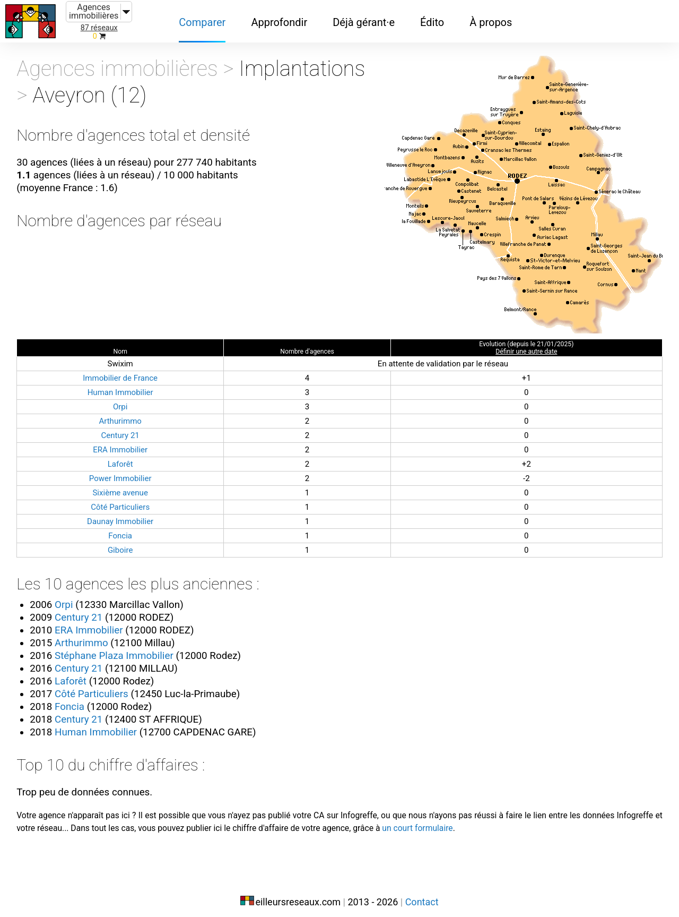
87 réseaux (99, 27)
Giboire (123, 542)
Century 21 (123, 427)
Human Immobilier (124, 384)
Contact (422, 894)
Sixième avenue (123, 484)
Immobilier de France (123, 370)
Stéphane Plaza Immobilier (124, 648)
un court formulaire (498, 822)
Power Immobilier (124, 470)
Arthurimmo (123, 413)
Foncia (123, 527)
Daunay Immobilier (124, 513)
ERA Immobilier (123, 441)
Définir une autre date (523, 343)
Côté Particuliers (123, 499)
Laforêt (123, 456)
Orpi (123, 398)
